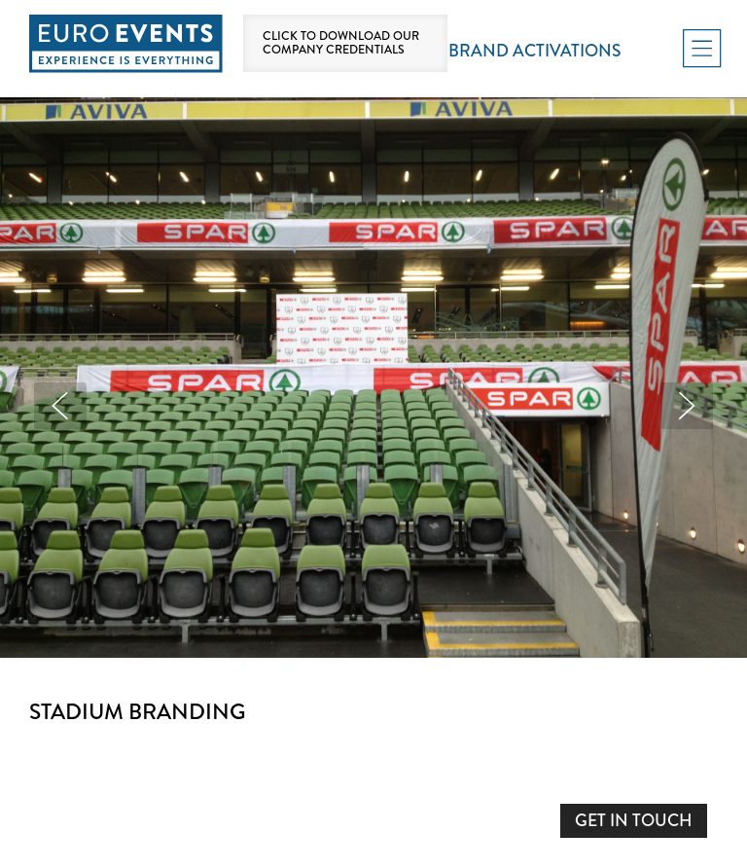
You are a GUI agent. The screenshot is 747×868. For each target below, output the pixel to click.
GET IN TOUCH (634, 821)
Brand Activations (534, 51)
